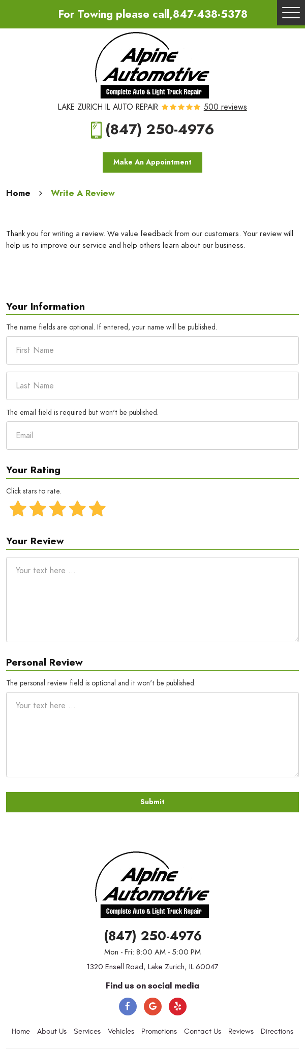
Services (87, 1031)
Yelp (178, 1006)
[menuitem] (21, 1031)
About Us (52, 1031)
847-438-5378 (210, 14)
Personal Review (44, 662)
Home (18, 193)
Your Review (35, 541)
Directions (277, 1031)
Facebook (128, 1006)
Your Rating (33, 470)
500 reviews (225, 108)
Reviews (241, 1031)
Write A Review (83, 193)
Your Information (45, 307)
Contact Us (202, 1031)
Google (153, 1006)
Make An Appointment (152, 162)
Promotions (159, 1031)
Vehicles (121, 1031)
